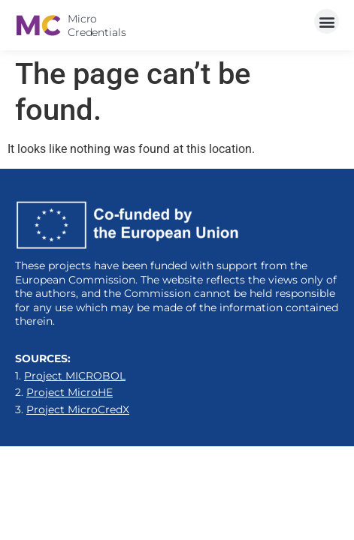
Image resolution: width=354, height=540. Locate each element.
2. (64, 392)
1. (70, 375)
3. (72, 409)
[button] (326, 21)
